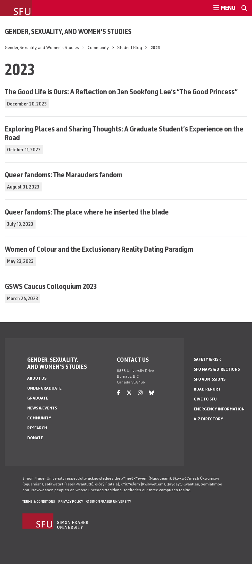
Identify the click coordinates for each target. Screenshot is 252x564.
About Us (36, 378)
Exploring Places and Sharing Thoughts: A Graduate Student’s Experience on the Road (124, 133)
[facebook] (118, 393)
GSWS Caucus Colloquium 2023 (51, 286)
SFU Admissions (209, 379)
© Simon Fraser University (108, 501)
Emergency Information (219, 409)
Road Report (207, 389)
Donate (35, 438)
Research (37, 428)
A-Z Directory (208, 419)
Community (98, 47)
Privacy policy (70, 501)
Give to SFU (205, 399)
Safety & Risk (207, 359)
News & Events (42, 408)
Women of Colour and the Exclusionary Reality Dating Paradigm (99, 249)
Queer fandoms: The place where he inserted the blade (87, 211)
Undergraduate (44, 388)
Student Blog (129, 47)
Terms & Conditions (38, 501)
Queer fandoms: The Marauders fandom (63, 174)
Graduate (37, 398)
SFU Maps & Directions (217, 369)
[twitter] (129, 393)
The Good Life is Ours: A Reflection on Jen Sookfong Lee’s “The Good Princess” (121, 91)
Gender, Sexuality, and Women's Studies (68, 31)
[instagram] (140, 393)
